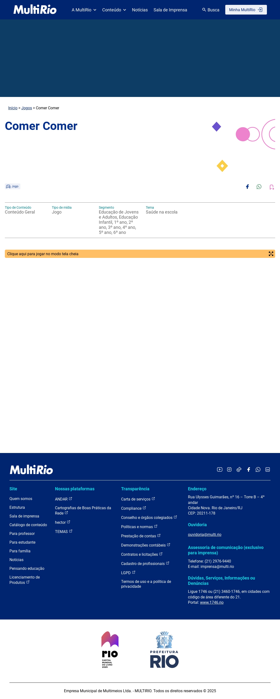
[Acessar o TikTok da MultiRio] (239, 469)
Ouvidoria (197, 524)
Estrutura (17, 507)
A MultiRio (84, 9)
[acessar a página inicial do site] (35, 9)
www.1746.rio (212, 602)
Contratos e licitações (142, 554)
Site (13, 488)
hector (62, 522)
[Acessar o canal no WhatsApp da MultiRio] (258, 469)
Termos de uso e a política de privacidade (146, 584)
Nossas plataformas (74, 488)
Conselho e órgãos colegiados (149, 517)
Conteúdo (114, 9)
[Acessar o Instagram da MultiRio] (229, 469)
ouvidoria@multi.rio (204, 534)
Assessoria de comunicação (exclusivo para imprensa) (226, 550)
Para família (20, 551)
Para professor (22, 533)
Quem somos (20, 498)
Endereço (197, 488)
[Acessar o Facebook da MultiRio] (248, 469)
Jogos (26, 108)
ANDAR (63, 498)
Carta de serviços (138, 498)
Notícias (140, 9)
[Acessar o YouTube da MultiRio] (220, 469)
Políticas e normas (139, 526)
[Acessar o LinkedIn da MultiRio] (268, 469)
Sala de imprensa (24, 516)
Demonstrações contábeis (146, 545)
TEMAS (64, 531)
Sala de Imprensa (170, 9)
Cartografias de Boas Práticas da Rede (83, 511)
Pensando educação (26, 568)
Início (12, 108)
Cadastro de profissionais (145, 563)
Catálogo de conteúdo (28, 525)
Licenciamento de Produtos (24, 580)
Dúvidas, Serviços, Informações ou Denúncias (221, 580)
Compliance (133, 508)
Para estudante (22, 542)
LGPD (128, 572)
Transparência (135, 488)
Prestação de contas (141, 535)
